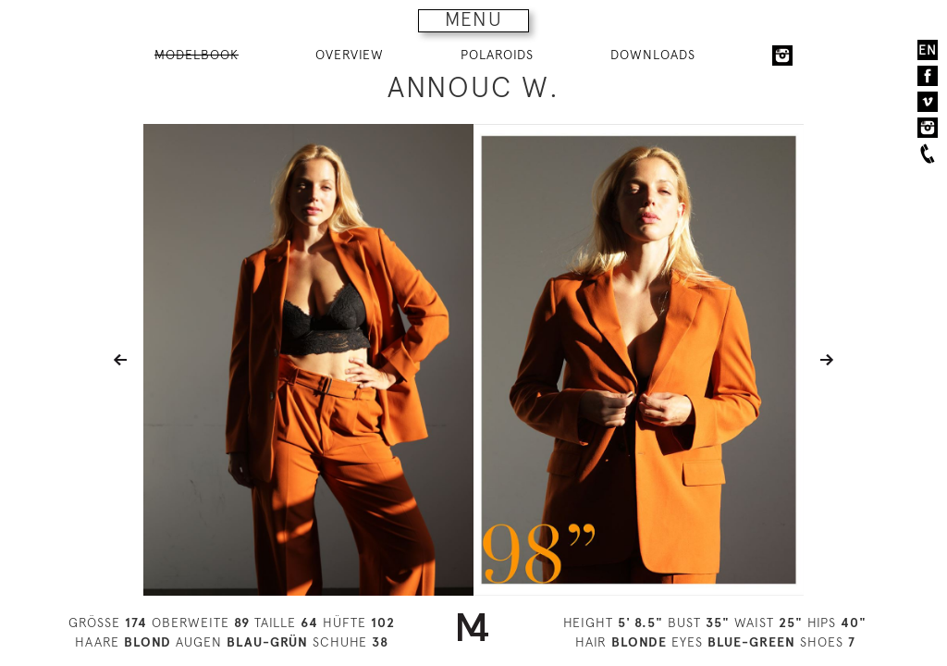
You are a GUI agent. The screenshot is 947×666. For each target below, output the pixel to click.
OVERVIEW (349, 54)
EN (927, 49)
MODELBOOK (196, 54)
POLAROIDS (497, 54)
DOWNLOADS (652, 54)
